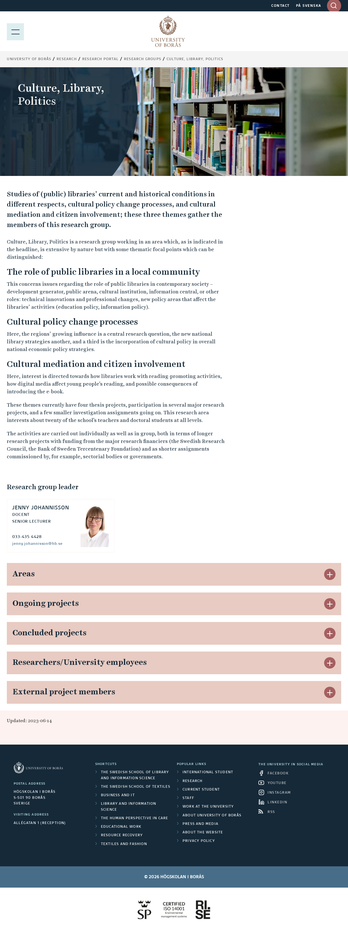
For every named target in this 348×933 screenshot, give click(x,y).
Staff (188, 798)
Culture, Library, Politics (195, 59)
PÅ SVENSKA (308, 6)
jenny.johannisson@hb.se (37, 543)
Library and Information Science (128, 807)
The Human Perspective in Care (134, 818)
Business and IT (118, 795)
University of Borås (29, 59)
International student (208, 772)
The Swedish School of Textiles (135, 787)
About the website (203, 833)
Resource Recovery (122, 835)
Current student (201, 790)
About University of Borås (212, 816)
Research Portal (100, 59)
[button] (329, 574)
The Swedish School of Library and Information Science (135, 775)
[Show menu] (15, 31)
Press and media (200, 824)
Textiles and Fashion (124, 844)
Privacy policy (199, 841)
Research (67, 59)
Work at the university (208, 807)
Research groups (142, 59)
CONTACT (280, 6)
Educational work (121, 827)
